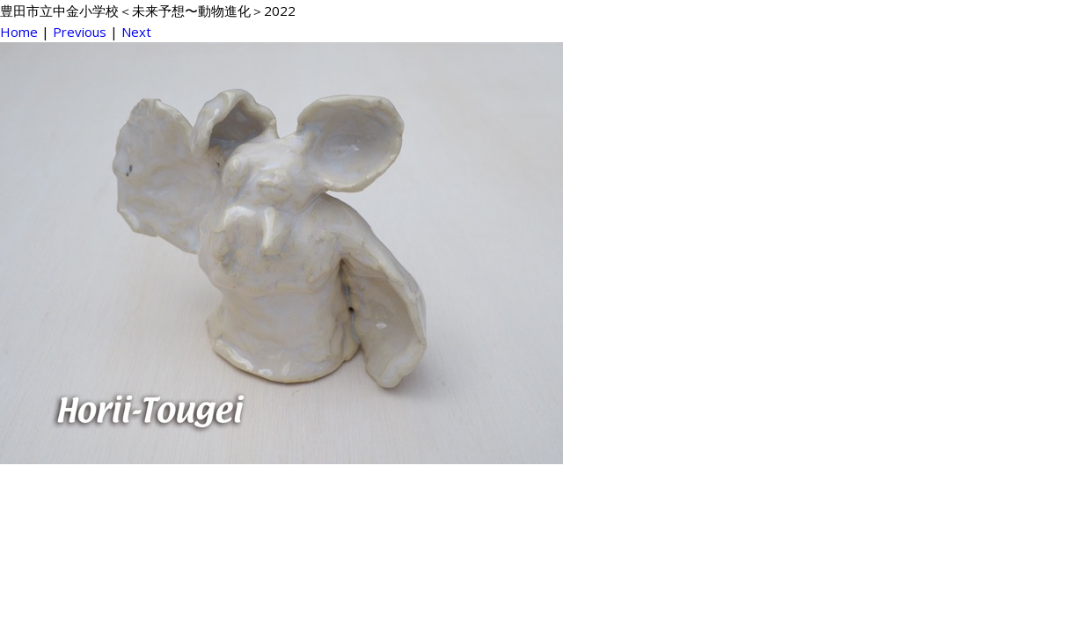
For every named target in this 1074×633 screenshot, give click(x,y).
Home (19, 31)
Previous (79, 31)
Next (136, 31)
